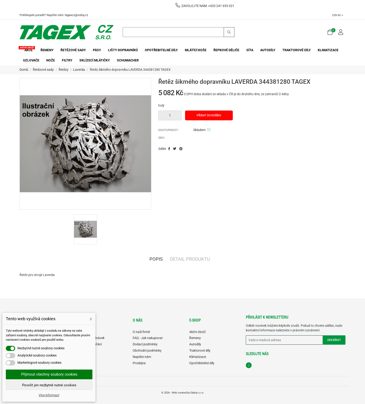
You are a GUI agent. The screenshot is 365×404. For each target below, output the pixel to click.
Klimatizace (197, 357)
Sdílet (169, 149)
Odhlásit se (84, 357)
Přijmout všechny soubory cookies (49, 374)
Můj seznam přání (89, 344)
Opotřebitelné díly (201, 363)
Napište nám (142, 357)
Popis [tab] (156, 259)
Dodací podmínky (145, 344)
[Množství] (170, 115)
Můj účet (82, 332)
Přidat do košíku (209, 115)
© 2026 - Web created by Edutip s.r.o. (182, 392)
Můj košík (83, 350)
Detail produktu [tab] (190, 259)
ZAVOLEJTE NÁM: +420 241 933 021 (205, 6)
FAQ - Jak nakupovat (148, 338)
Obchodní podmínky (147, 350)
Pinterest (181, 149)
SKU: (161, 137)
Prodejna (139, 363)
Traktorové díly (199, 350)
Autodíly (195, 344)
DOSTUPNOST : (168, 130)
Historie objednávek (90, 338)
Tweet (174, 149)
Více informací (49, 395)
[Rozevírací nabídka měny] (337, 15)
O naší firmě (141, 332)
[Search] (178, 32)
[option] (85, 229)
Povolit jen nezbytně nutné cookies (49, 385)
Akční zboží (197, 332)
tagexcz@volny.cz (76, 15)
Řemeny (195, 338)
